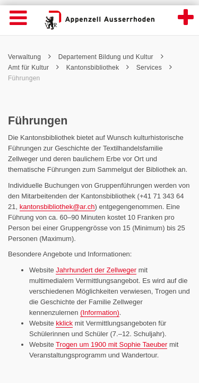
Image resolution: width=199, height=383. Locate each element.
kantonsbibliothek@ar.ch (57, 207)
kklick (64, 323)
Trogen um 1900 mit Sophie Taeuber (111, 344)
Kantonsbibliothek (97, 67)
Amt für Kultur (33, 67)
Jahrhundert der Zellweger (96, 270)
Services (154, 67)
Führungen (24, 78)
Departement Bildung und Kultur (110, 57)
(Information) (99, 313)
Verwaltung (29, 57)
